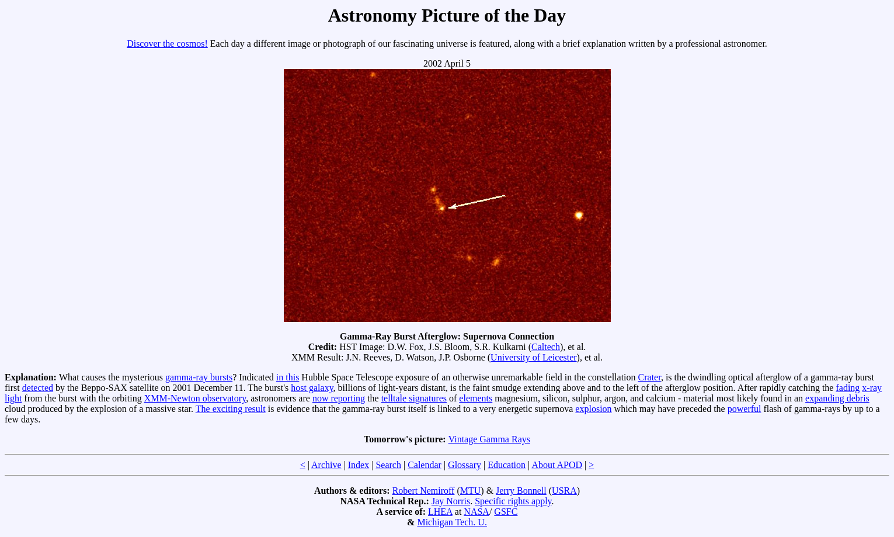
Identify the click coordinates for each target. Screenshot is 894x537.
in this (288, 377)
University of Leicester (534, 357)
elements (475, 398)
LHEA (440, 512)
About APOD (556, 465)
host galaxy (312, 388)
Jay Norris (451, 501)
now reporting (338, 398)
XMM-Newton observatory (195, 398)
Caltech (545, 347)
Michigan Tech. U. (451, 522)
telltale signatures (414, 398)
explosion (593, 409)
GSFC (505, 512)
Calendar (424, 465)
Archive (326, 465)
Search (388, 465)
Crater (649, 377)
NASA (476, 512)
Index (358, 465)
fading (848, 388)
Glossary (464, 465)
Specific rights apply (513, 501)
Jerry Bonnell (521, 491)
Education (507, 465)
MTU (470, 491)
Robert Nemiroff (423, 491)
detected (37, 388)
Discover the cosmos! (167, 43)
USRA (564, 491)
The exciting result (231, 409)
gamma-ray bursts (198, 377)
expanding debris (837, 398)
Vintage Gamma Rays (489, 439)
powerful (744, 409)
